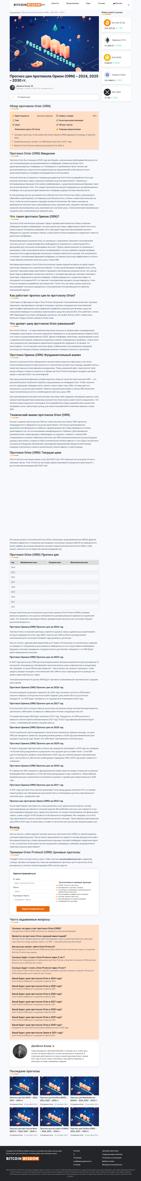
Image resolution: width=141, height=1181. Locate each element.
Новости (55, 3)
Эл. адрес (16, 879)
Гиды (88, 3)
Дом (43, 5)
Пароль (16, 887)
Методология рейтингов (112, 1165)
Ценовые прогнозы (110, 1151)
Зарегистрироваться (33, 909)
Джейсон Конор (41, 1046)
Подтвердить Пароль (21, 896)
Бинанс (54, 315)
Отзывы (101, 3)
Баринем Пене (17, 1104)
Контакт (76, 1151)
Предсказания (72, 3)
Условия (76, 1165)
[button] (129, 5)
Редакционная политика (112, 1154)
